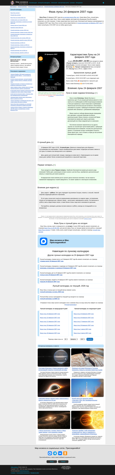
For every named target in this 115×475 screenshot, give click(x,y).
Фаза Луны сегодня (15, 12)
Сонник (72, 2)
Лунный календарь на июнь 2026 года (19, 30)
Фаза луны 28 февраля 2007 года (84, 325)
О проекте (13, 472)
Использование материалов (23, 472)
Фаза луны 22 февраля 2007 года (50, 317)
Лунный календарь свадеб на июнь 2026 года (21, 40)
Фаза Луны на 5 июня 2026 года (18, 17)
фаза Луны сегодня (44, 230)
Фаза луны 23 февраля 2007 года (50, 314)
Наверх (63, 461)
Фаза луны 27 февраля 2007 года (84, 321)
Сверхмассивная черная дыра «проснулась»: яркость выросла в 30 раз (21, 98)
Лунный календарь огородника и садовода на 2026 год (21, 47)
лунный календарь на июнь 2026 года (52, 292)
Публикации (33, 2)
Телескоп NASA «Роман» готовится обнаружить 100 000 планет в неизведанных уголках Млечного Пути (21, 109)
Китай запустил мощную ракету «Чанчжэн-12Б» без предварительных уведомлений (21, 94)
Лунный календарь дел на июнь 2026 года (20, 38)
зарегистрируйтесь (60, 95)
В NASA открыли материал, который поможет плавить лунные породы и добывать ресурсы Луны (21, 80)
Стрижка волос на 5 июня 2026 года (18, 19)
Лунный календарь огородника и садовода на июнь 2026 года (21, 35)
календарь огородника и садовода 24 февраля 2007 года (58, 268)
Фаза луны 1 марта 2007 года (82, 329)
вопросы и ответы (88, 218)
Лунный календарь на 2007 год (35, 6)
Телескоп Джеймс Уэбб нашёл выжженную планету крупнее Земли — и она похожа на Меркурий (20, 76)
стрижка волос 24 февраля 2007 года (51, 261)
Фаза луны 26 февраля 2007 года (84, 317)
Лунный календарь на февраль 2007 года (54, 6)
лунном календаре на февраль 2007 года (89, 23)
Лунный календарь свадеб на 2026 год (19, 52)
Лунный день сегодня (15, 15)
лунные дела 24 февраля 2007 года (51, 275)
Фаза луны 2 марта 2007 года (82, 333)
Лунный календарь (44, 2)
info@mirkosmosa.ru (24, 470)
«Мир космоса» (14, 467)
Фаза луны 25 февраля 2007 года (84, 314)
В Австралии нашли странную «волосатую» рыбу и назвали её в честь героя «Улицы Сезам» (22, 91)
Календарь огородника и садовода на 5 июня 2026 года (21, 22)
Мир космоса (13, 6)
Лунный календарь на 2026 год (17, 42)
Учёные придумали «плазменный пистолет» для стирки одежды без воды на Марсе (21, 101)
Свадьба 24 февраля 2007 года (50, 281)
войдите (51, 96)
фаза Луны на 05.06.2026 (51, 228)
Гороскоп (54, 2)
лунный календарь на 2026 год (49, 298)
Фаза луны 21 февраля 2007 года (50, 321)
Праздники (79, 2)
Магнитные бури (63, 2)
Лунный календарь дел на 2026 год (18, 50)
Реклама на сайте (35, 472)
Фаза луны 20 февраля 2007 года (50, 325)
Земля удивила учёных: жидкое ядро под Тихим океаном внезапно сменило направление (21, 88)
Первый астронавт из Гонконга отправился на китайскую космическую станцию (21, 84)
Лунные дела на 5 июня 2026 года (18, 25)
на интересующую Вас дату (71, 17)
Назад (52, 461)
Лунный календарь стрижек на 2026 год (19, 45)
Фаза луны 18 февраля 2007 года (50, 333)
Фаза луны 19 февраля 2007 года (50, 329)
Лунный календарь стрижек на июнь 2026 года (21, 32)
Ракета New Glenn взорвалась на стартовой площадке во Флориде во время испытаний (20, 104)
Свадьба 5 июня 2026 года (16, 27)
